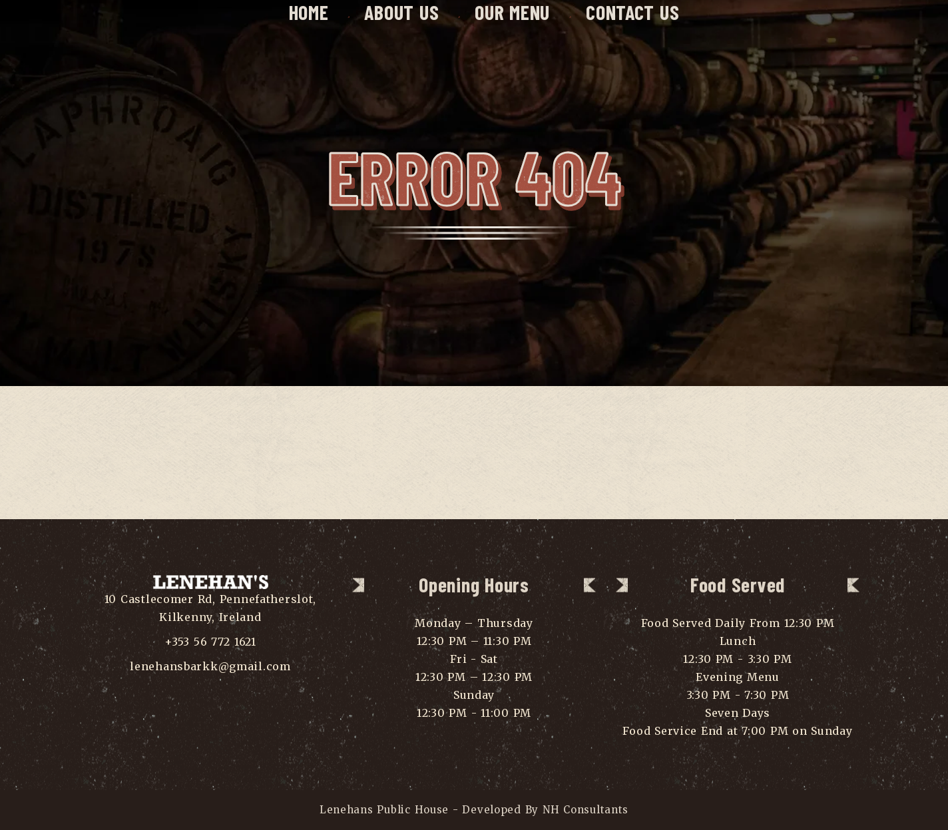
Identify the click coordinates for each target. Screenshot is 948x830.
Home (309, 12)
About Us (401, 12)
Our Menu (512, 12)
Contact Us (632, 12)
